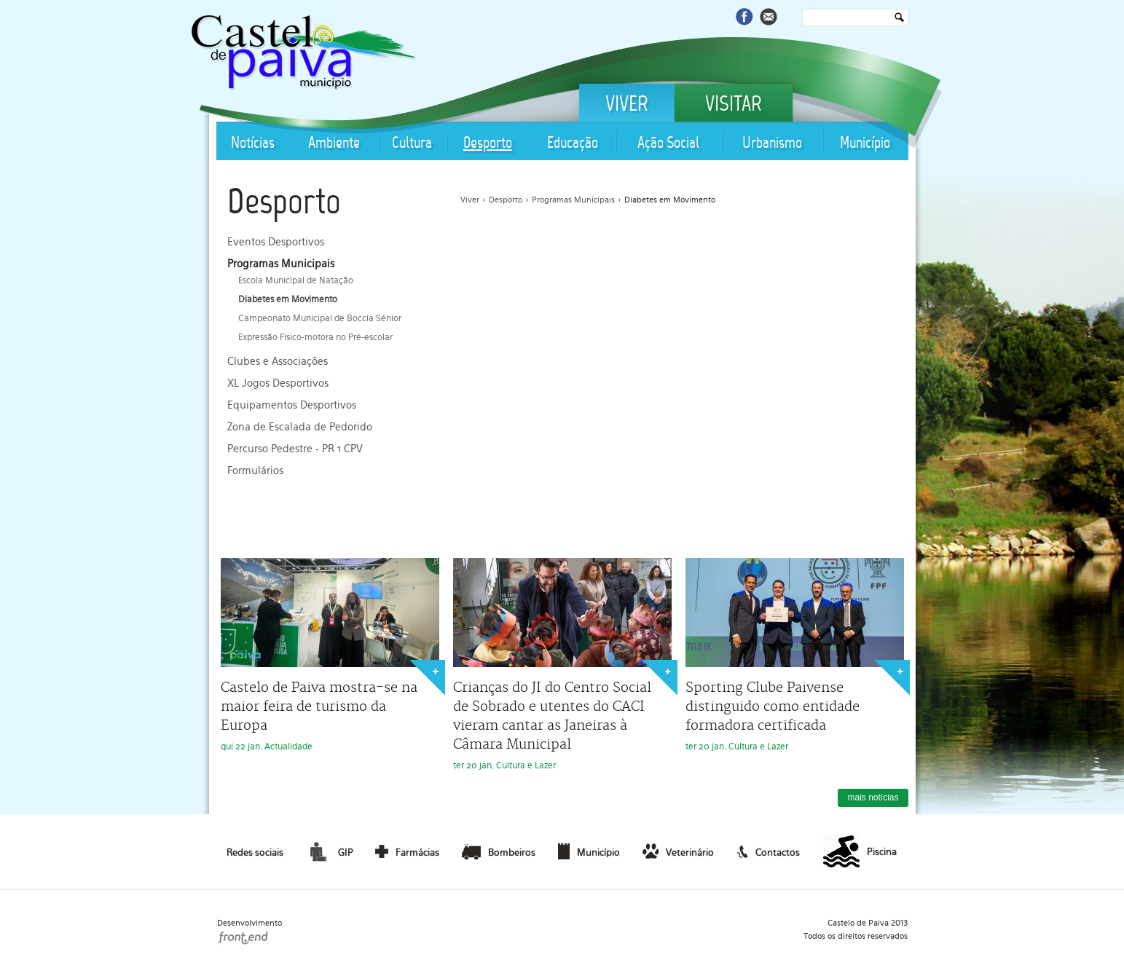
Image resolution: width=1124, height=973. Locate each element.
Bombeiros (498, 851)
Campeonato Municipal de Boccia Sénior (319, 318)
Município (865, 143)
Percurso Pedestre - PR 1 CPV (295, 448)
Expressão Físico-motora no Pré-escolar (315, 337)
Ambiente (334, 143)
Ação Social (668, 143)
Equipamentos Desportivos (291, 405)
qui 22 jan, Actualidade (330, 655)
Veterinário (678, 851)
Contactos (768, 851)
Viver (626, 106)
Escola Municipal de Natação (295, 280)
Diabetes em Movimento (287, 299)
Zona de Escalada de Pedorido (299, 427)
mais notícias (872, 797)
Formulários (255, 470)
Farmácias (407, 851)
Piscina (860, 852)
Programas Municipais (280, 263)
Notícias (253, 143)
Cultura (412, 143)
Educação (572, 143)
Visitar (733, 106)
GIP (329, 851)
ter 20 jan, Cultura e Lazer (562, 664)
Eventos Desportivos (275, 242)
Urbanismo (772, 143)
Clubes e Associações (277, 361)
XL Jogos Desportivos (278, 383)
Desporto (487, 143)
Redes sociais (255, 852)
